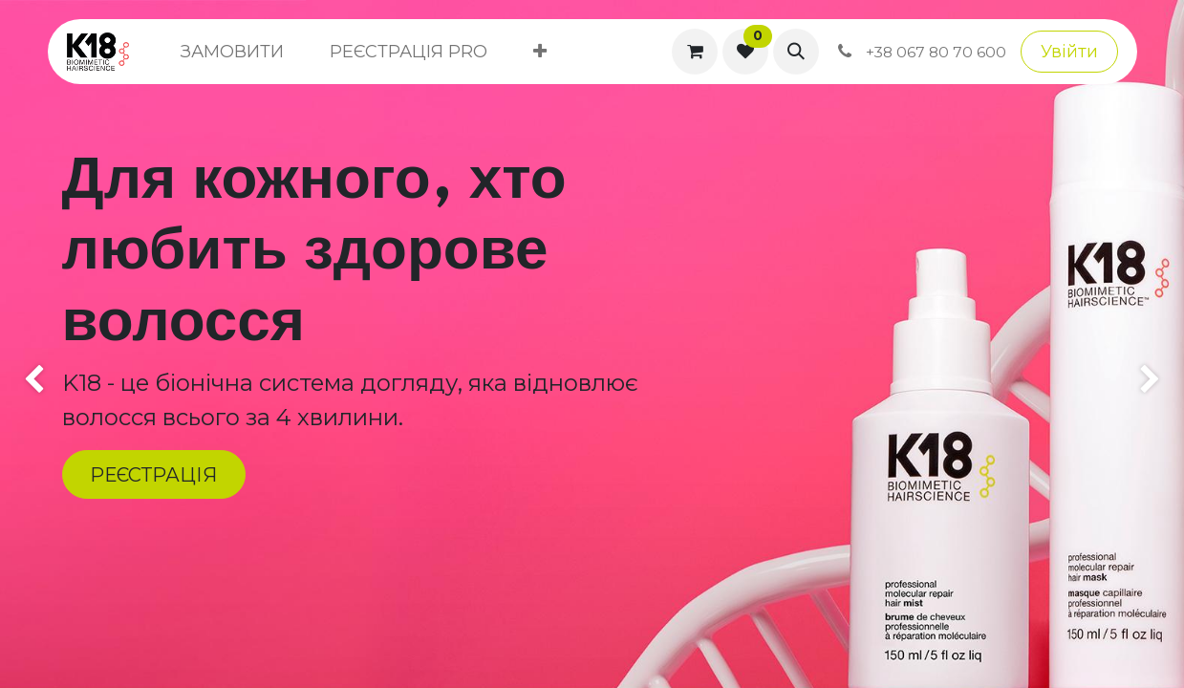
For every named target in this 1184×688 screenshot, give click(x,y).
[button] (796, 52)
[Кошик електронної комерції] (695, 52)
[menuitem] (232, 52)
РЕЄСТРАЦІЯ (153, 474)
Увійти (1069, 51)
